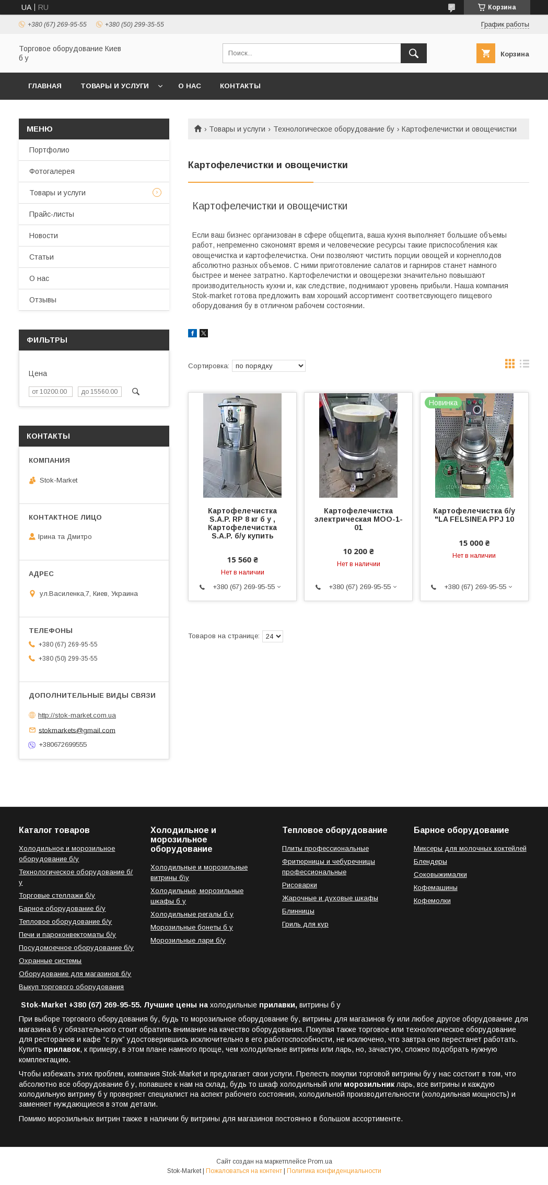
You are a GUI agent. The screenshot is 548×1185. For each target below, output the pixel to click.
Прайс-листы (51, 214)
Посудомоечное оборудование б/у (76, 948)
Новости (43, 235)
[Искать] (414, 53)
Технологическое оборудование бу (333, 129)
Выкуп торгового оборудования (71, 987)
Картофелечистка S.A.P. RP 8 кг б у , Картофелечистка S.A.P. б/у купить (242, 523)
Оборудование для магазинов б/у (75, 974)
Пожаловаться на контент (244, 1171)
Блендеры (430, 861)
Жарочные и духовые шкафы (330, 898)
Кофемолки (432, 901)
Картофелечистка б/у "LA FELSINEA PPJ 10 (474, 515)
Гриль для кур (305, 924)
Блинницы (298, 911)
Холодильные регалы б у (192, 914)
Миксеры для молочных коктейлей (470, 848)
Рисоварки (299, 885)
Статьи (41, 257)
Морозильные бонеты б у (191, 927)
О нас (189, 86)
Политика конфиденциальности (334, 1171)
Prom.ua (320, 1161)
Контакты (240, 86)
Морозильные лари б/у (188, 940)
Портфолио (49, 150)
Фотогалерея (52, 171)
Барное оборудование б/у (62, 908)
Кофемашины (436, 887)
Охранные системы (50, 961)
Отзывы (42, 300)
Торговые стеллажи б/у (57, 895)
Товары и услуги (114, 86)
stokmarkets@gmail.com (77, 730)
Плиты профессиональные (325, 848)
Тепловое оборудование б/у (65, 921)
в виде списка (524, 366)
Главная (45, 86)
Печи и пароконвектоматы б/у (67, 934)
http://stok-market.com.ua (77, 715)
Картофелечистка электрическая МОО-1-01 (358, 519)
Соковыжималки (440, 874)
